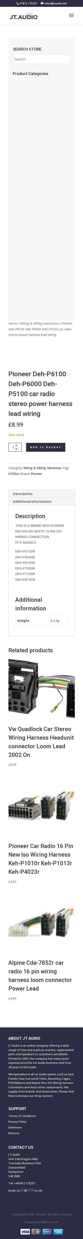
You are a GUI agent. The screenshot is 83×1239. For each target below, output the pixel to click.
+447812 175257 (24, 1183)
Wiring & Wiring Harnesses (39, 323)
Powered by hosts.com (42, 1222)
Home (12, 323)
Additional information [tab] (32, 501)
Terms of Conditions (22, 1116)
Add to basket (45, 447)
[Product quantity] (15, 447)
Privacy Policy (17, 1122)
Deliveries (15, 1127)
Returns (13, 1133)
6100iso (14, 474)
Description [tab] (23, 493)
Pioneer (36, 474)
